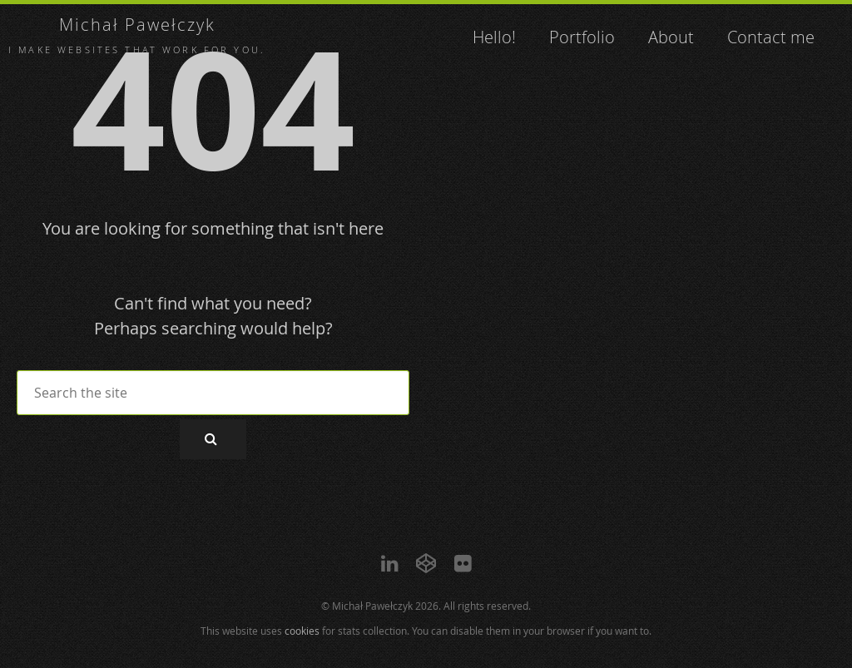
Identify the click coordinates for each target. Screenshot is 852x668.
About (671, 37)
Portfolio (582, 37)
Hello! (494, 37)
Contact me (771, 37)
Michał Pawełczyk (137, 24)
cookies (302, 630)
